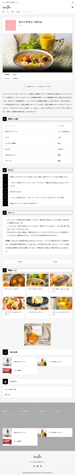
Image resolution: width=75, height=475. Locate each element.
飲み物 (42, 411)
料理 (58, 411)
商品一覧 (7, 394)
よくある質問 (23, 411)
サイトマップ (23, 414)
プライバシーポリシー (9, 414)
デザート (42, 414)
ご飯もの (21, 25)
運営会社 (5, 411)
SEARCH (72, 2)
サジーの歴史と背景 (10, 389)
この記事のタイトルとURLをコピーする (37, 86)
